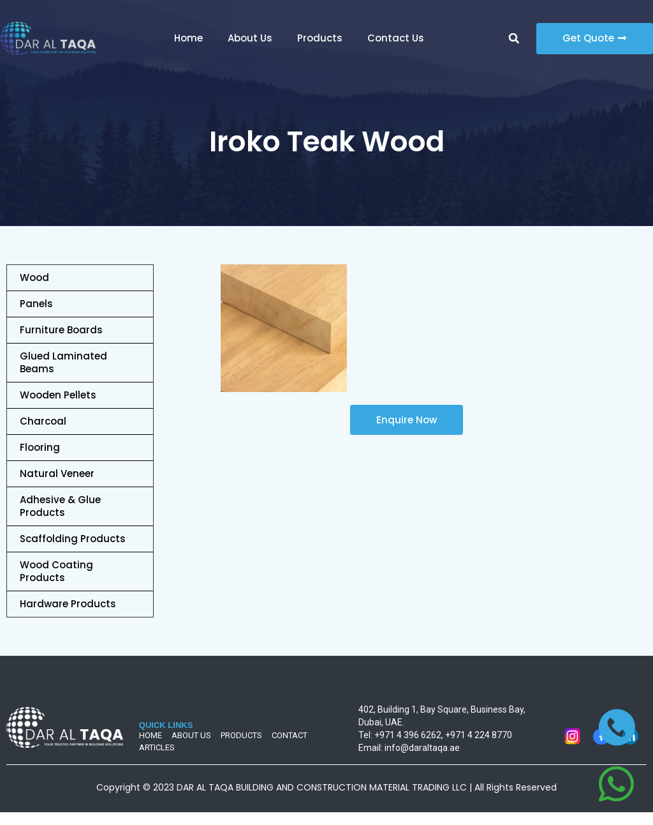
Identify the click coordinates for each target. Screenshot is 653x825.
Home (188, 38)
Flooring (40, 447)
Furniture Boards (61, 330)
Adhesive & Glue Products (60, 506)
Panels (36, 303)
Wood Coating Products (56, 571)
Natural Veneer (57, 473)
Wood (34, 277)
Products (319, 38)
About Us (250, 38)
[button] (514, 38)
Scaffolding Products (73, 538)
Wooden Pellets (58, 395)
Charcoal (43, 421)
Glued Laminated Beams (63, 362)
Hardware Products (68, 603)
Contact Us (395, 38)
